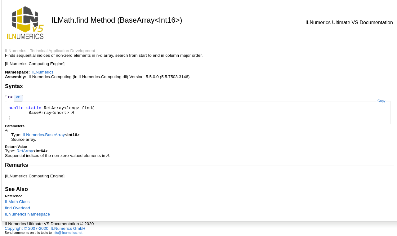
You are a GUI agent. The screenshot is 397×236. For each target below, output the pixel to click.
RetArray (24, 151)
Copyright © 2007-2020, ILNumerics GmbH (45, 228)
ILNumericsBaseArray (44, 134)
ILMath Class (17, 201)
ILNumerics (43, 72)
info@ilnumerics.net (68, 232)
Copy (381, 101)
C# (10, 97)
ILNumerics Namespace (27, 214)
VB (18, 97)
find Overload (17, 208)
